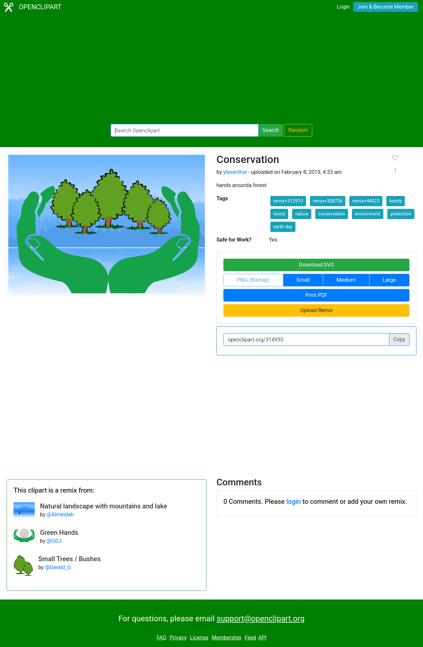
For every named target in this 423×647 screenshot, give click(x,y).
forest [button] (279, 213)
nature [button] (301, 213)
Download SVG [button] (316, 265)
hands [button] (395, 201)
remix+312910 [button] (288, 201)
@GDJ (54, 541)
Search (270, 130)
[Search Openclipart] (184, 130)
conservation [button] (331, 213)
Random (298, 130)
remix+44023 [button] (365, 201)
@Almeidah (60, 514)
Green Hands (59, 532)
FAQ (161, 637)
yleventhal (235, 172)
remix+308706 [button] (328, 201)
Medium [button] (346, 280)
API (262, 637)
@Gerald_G (58, 567)
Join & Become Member (386, 7)
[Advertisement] (211, 69)
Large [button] (389, 280)
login (293, 501)
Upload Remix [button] (316, 310)
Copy (399, 339)
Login (343, 7)
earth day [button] (282, 226)
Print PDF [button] (316, 295)
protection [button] (400, 213)
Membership (226, 637)
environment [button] (368, 213)
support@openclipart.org (260, 618)
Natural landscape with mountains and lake (103, 506)
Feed (250, 637)
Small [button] (303, 280)
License (199, 637)
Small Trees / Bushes (69, 559)
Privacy (178, 637)
